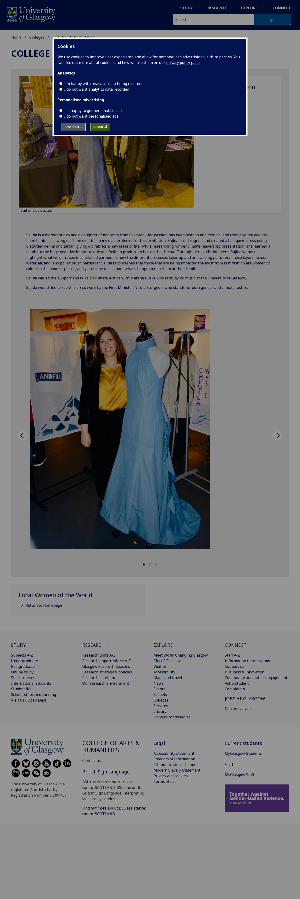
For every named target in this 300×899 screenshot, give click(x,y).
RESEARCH (93, 645)
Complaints (235, 688)
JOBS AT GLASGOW (245, 698)
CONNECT (235, 645)
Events (159, 688)
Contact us (91, 760)
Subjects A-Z (22, 655)
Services (161, 705)
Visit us (160, 666)
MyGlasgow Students (243, 753)
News (159, 683)
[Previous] (22, 435)
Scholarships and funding (33, 694)
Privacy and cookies (171, 775)
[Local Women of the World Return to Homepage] (78, 601)
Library (160, 711)
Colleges (36, 37)
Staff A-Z (232, 655)
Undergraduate (24, 660)
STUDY (18, 645)
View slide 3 (156, 564)
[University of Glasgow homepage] (31, 14)
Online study (22, 672)
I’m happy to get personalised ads (94, 110)
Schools (160, 694)
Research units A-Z (99, 655)
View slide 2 (150, 564)
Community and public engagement (256, 677)
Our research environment (105, 683)
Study (186, 8)
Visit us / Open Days (29, 700)
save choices (73, 126)
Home (16, 37)
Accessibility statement (174, 753)
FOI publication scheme (174, 764)
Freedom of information (174, 759)
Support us (234, 666)
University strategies (172, 717)
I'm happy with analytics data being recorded (103, 83)
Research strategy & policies (107, 672)
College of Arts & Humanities (111, 746)
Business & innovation (244, 672)
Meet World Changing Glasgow (181, 655)
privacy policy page (183, 62)
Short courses (23, 677)
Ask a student (237, 683)
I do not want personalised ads (91, 116)
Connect (282, 8)
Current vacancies (240, 708)
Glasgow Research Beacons (106, 666)
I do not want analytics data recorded (96, 89)
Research (217, 8)
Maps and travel (168, 677)
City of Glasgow (167, 660)
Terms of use (165, 781)
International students (31, 683)
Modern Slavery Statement (177, 770)
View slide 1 (144, 564)
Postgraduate (23, 666)
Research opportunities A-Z (106, 660)
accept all (100, 126)
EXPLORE (163, 645)
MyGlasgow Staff (239, 774)
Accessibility (164, 672)
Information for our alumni (249, 660)
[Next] (277, 435)
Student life (21, 688)
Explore (249, 8)
